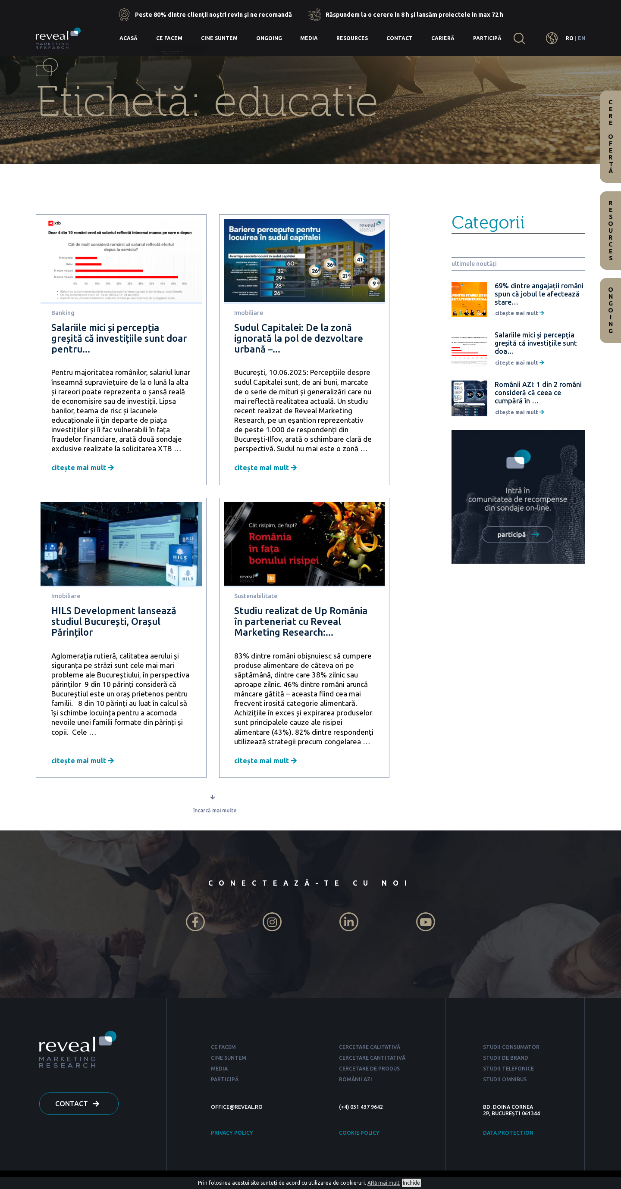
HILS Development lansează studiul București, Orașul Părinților (113, 621)
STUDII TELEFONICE (508, 1070)
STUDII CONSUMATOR (511, 1049)
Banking (63, 312)
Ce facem (169, 38)
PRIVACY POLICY (232, 1134)
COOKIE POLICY (359, 1134)
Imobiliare (248, 312)
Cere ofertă (610, 137)
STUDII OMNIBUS (505, 1081)
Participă (487, 38)
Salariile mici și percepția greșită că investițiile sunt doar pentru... (119, 338)
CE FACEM (223, 1049)
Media (309, 38)
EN (581, 38)
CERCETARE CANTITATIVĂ (372, 1059)
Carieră (443, 38)
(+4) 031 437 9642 (361, 1108)
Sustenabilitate (255, 596)
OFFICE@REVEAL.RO (237, 1108)
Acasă (128, 38)
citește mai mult (82, 467)
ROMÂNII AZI (355, 1081)
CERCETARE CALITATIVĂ (369, 1049)
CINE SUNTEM (228, 1059)
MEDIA (219, 1070)
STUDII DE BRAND (505, 1059)
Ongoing (269, 38)
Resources (352, 38)
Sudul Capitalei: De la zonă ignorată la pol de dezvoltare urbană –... (298, 338)
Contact (399, 38)
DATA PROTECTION (508, 1134)
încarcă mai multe (214, 812)
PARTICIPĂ (224, 1081)
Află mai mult (383, 1183)
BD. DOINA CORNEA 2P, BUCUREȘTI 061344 (511, 1112)
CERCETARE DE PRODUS (369, 1070)
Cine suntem (219, 38)
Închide (411, 1183)
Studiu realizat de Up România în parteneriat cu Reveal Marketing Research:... (300, 621)
